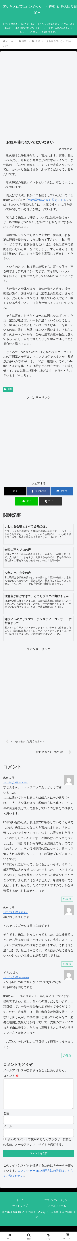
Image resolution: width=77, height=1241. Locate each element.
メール (7, 1132)
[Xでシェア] (15, 491)
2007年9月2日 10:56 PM (16, 977)
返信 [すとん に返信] (67, 1055)
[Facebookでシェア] (38, 491)
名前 (6, 1119)
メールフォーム (57, 1211)
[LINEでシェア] (26, 501)
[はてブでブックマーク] (62, 491)
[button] (50, 501)
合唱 (8, 389)
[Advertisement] (38, 95)
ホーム (20, 1206)
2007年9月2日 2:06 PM (15, 782)
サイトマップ (20, 1211)
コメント (11, 1075)
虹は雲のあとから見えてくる (47, 199)
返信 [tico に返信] (67, 899)
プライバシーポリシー (57, 1206)
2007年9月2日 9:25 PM (15, 912)
